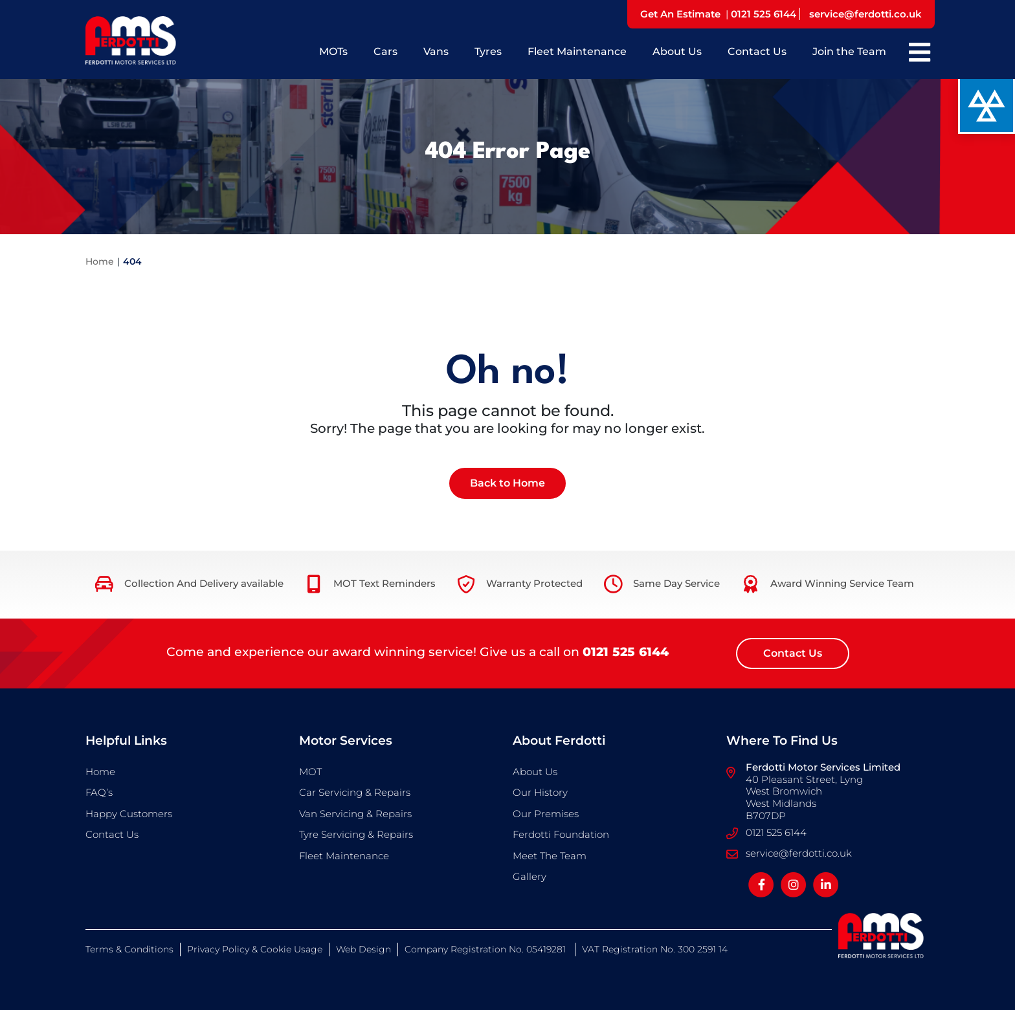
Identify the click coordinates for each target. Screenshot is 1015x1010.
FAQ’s (99, 792)
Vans (436, 51)
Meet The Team (549, 856)
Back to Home (507, 483)
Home (99, 261)
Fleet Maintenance (577, 51)
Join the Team (849, 51)
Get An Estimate (680, 14)
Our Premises (546, 813)
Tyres (488, 51)
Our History (540, 792)
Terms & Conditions (129, 949)
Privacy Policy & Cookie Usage (254, 949)
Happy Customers (128, 813)
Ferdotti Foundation (561, 834)
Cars (385, 51)
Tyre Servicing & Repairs (356, 834)
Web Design (363, 949)
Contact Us (757, 51)
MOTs (333, 51)
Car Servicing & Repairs (354, 792)
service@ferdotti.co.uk (865, 14)
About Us (677, 51)
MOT (310, 771)
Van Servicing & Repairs (355, 813)
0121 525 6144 (763, 14)
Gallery (529, 876)
